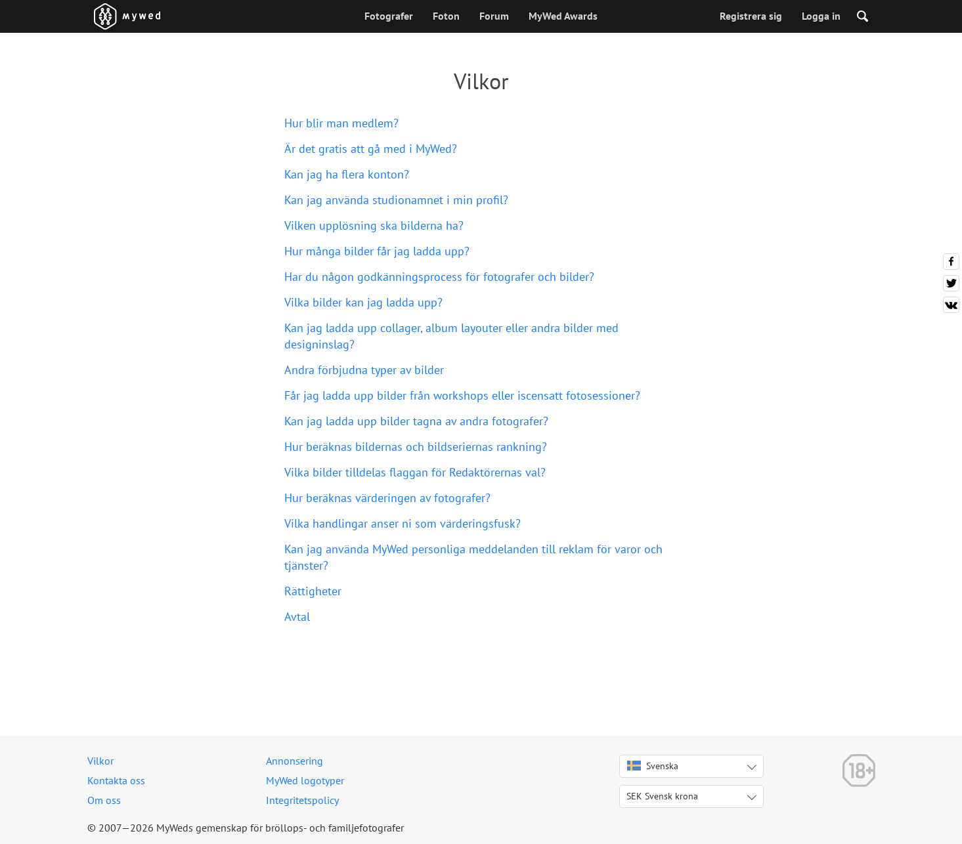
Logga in (821, 15)
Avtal (297, 616)
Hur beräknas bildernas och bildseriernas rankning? (415, 446)
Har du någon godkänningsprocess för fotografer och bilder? (439, 276)
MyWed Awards (563, 15)
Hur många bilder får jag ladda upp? (377, 251)
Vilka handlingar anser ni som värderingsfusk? (402, 523)
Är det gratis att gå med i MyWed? (370, 148)
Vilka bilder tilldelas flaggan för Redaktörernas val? (415, 472)
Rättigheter (312, 591)
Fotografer (388, 15)
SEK (662, 796)
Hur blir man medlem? (341, 123)
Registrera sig (751, 15)
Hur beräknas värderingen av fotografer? (387, 497)
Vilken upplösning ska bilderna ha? (374, 225)
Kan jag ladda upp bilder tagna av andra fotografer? (416, 421)
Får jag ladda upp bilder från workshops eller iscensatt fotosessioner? (462, 395)
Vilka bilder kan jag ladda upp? (363, 302)
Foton (446, 15)
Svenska (652, 766)
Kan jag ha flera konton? (346, 174)
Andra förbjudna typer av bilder (364, 369)
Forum (494, 15)
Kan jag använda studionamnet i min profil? (396, 199)
